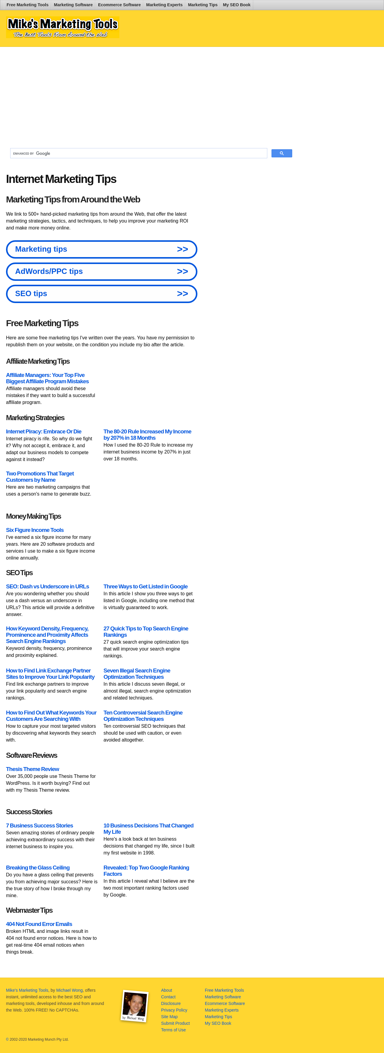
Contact (168, 996)
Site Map (169, 1016)
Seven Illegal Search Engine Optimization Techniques (137, 673)
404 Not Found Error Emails (39, 924)
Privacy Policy (174, 1010)
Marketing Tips (203, 4)
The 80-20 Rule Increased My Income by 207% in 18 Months (147, 434)
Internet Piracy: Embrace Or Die (43, 431)
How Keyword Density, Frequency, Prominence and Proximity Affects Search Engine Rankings (47, 634)
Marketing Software (73, 4)
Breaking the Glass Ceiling (38, 867)
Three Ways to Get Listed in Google (146, 586)
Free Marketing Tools (28, 4)
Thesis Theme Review (32, 769)
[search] (138, 153)
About (166, 990)
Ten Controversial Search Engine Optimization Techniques (143, 715)
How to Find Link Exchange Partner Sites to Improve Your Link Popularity (50, 673)
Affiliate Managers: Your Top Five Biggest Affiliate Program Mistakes (47, 378)
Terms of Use (173, 1029)
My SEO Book (236, 4)
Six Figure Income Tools (35, 530)
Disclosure (171, 1003)
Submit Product (175, 1023)
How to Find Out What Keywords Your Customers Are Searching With (51, 715)
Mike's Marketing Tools (27, 990)
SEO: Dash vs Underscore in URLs (47, 586)
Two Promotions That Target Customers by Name (40, 476)
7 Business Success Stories (39, 825)
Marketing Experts (164, 4)
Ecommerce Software (119, 4)
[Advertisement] (151, 95)
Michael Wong (69, 990)
